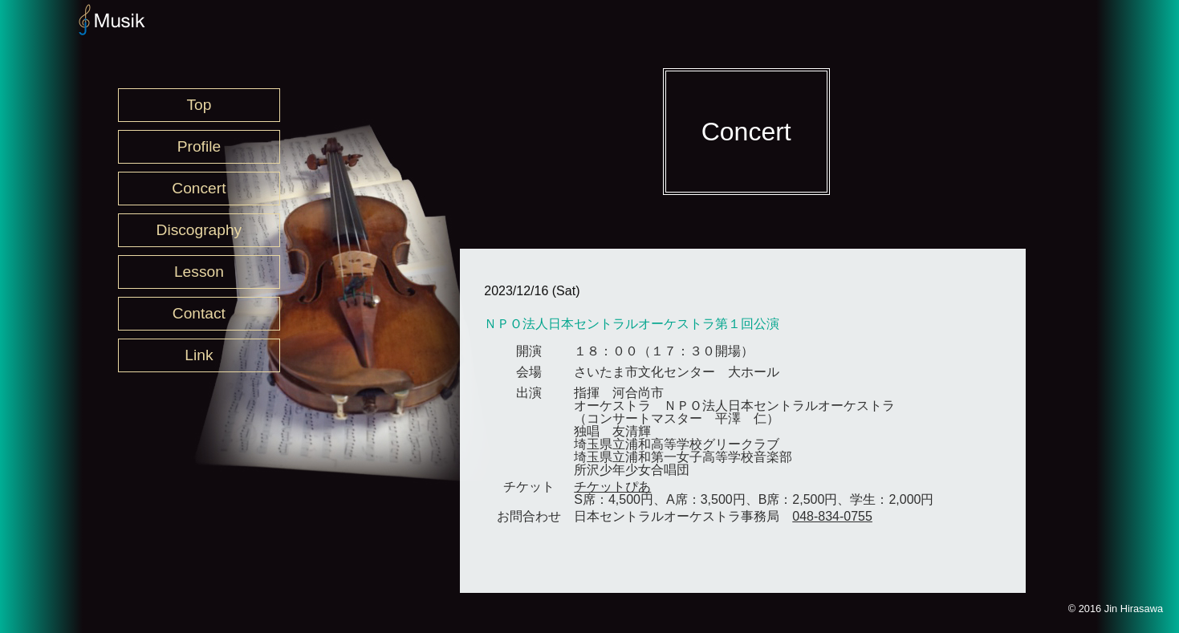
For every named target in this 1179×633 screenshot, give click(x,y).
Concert (199, 188)
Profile (199, 146)
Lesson (199, 271)
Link (199, 355)
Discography (199, 229)
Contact (199, 313)
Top (198, 104)
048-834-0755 (832, 516)
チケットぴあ (612, 486)
